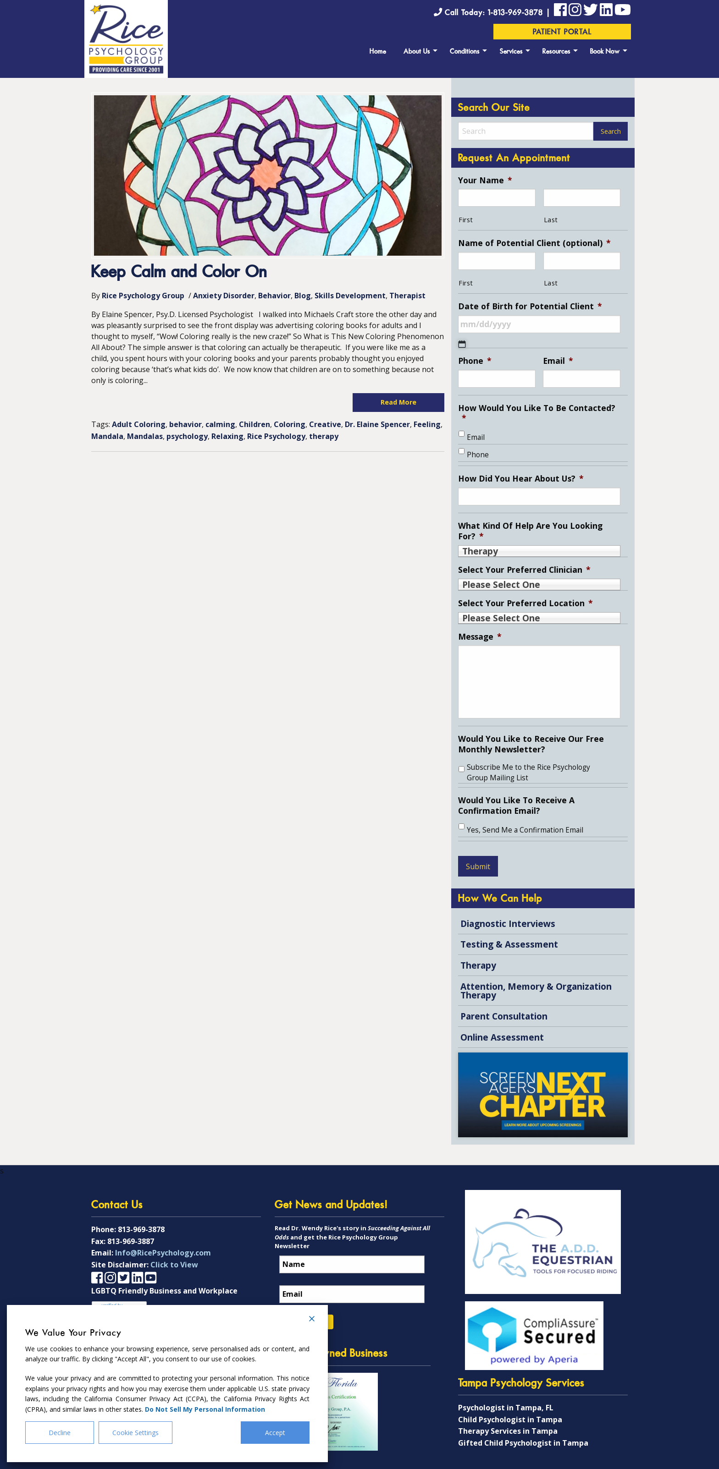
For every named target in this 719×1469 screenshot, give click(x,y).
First (466, 219)
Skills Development (350, 296)
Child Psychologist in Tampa (510, 1419)
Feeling (427, 424)
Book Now (605, 52)
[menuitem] (378, 50)
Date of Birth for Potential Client (530, 306)
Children (254, 424)
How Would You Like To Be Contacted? (536, 413)
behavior (185, 424)
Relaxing (227, 436)
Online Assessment (502, 1037)
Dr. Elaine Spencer (377, 424)
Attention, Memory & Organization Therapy (536, 990)
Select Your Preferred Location (525, 603)
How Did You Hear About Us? (521, 478)
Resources (556, 52)
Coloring (289, 424)
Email (558, 361)
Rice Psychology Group (143, 296)
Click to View (174, 1265)
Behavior (274, 296)
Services (511, 52)
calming (220, 424)
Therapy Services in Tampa (508, 1431)
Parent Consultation (504, 1016)
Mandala (107, 436)
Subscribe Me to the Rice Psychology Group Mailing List (528, 772)
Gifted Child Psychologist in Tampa (523, 1443)
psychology (187, 436)
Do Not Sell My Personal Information (205, 1409)
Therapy (478, 965)
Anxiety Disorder (223, 296)
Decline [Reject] (60, 1432)
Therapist (407, 296)
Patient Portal (562, 32)
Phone (475, 361)
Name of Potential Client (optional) (534, 243)
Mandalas (145, 436)
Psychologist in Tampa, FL (505, 1408)
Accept (275, 1432)
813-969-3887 (130, 1241)
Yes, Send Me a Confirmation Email (525, 830)
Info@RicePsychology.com (163, 1253)
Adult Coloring (139, 424)
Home (378, 52)
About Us (417, 52)
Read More (398, 402)
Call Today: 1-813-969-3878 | (494, 13)
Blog (302, 296)
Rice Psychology (276, 436)
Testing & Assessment (509, 944)
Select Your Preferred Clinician (524, 570)
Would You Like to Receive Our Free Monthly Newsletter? (531, 744)
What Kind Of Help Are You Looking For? (530, 531)
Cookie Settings (135, 1432)
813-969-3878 (141, 1229)
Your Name (485, 180)
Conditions (465, 52)
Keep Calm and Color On (179, 272)
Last (551, 219)
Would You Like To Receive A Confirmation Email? (516, 805)
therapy (323, 436)
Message (480, 636)
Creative (325, 424)
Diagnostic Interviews (507, 923)
